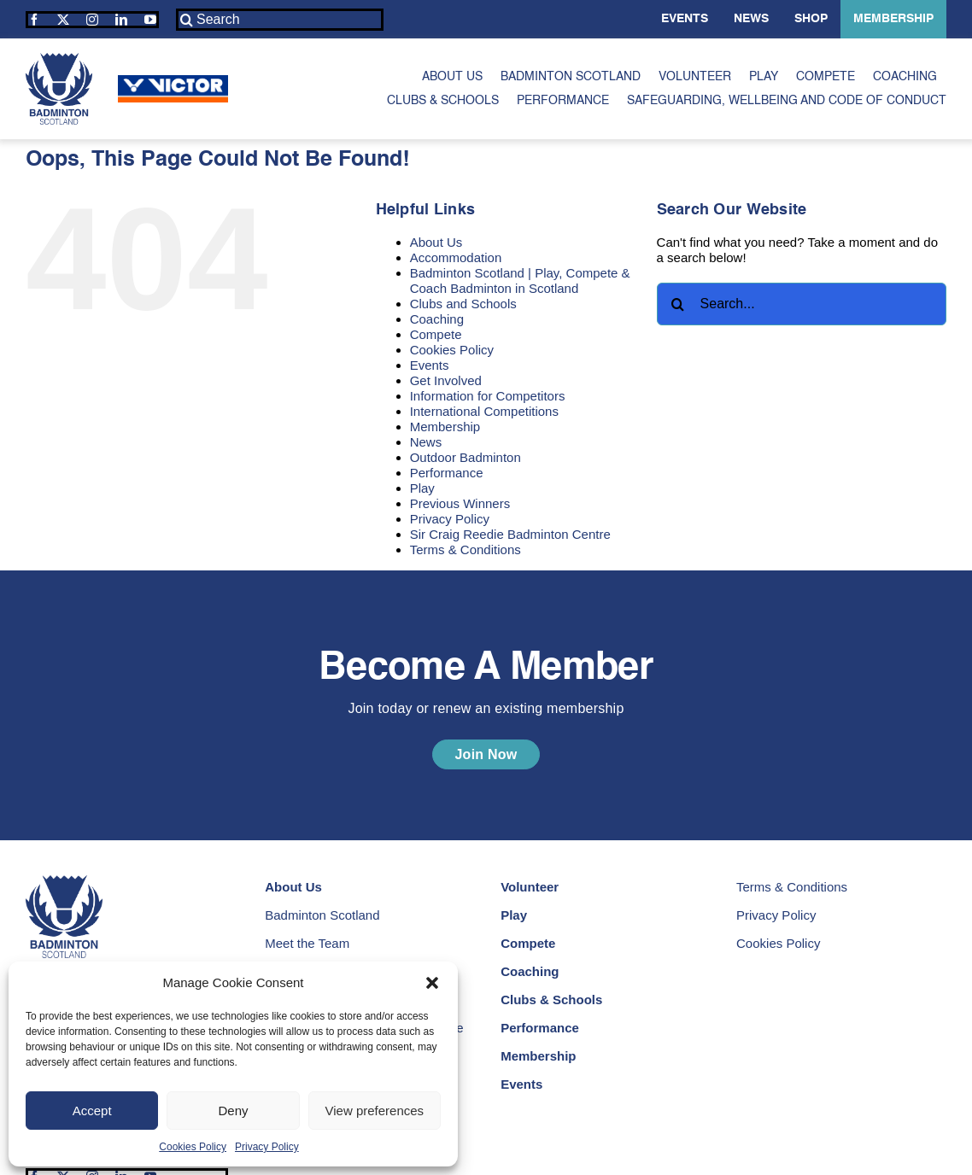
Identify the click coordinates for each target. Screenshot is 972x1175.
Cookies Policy (192, 1147)
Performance (446, 472)
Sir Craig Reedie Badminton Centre (510, 534)
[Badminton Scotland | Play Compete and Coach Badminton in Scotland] (59, 59)
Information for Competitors (487, 396)
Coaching (437, 319)
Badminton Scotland (322, 915)
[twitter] (63, 20)
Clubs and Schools (463, 303)
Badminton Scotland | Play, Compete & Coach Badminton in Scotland (520, 280)
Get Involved (446, 380)
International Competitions (484, 411)
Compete (436, 334)
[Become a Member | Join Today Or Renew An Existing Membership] (485, 754)
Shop (811, 19)
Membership (893, 19)
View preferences (375, 1110)
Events (684, 19)
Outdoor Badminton (465, 457)
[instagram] (92, 20)
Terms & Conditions (465, 549)
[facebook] (34, 20)
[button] (432, 982)
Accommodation (456, 257)
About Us (436, 242)
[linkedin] (121, 20)
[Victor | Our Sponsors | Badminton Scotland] (173, 81)
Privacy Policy (267, 1147)
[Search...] (801, 304)
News (751, 19)
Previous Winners (460, 503)
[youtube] (150, 20)
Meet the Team (307, 943)
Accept (92, 1110)
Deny (233, 1110)
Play (422, 488)
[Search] (280, 19)
